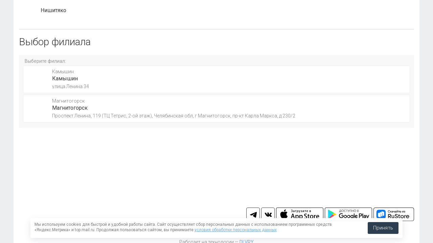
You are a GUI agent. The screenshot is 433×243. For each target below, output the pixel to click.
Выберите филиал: (45, 61)
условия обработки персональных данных (236, 229)
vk (268, 214)
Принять (383, 228)
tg (253, 214)
